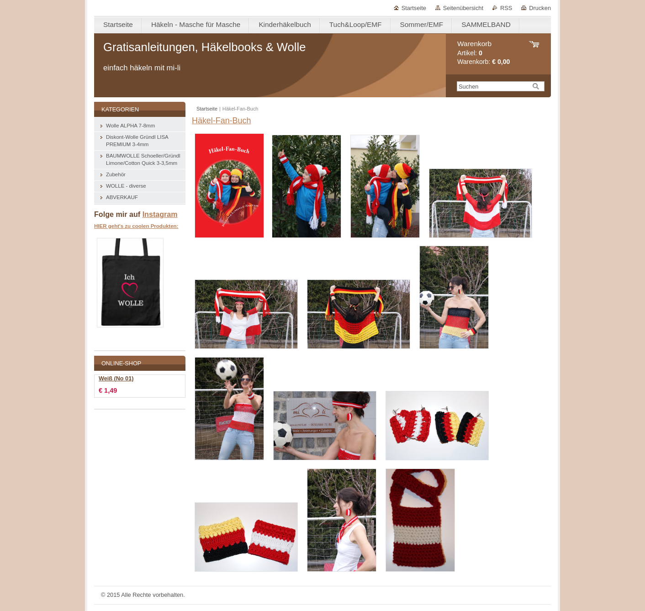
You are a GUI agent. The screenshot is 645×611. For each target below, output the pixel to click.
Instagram (160, 214)
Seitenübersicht (463, 8)
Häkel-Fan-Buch (221, 120)
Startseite (414, 8)
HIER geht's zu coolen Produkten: (136, 226)
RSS (506, 8)
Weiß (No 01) (116, 378)
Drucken (540, 8)
